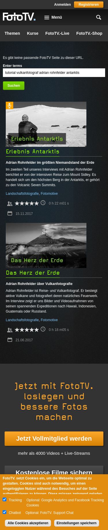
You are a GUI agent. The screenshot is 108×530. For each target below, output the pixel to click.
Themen (12, 33)
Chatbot (15, 513)
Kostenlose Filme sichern (54, 472)
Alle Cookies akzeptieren (27, 523)
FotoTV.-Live (57, 33)
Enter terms (12, 66)
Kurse (33, 33)
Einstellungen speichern (77, 523)
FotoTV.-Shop (89, 33)
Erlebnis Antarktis (33, 151)
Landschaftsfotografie (22, 194)
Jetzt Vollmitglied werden (54, 438)
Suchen (13, 86)
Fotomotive (49, 194)
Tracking (15, 500)
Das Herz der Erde (33, 272)
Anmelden (62, 5)
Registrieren (89, 5)
